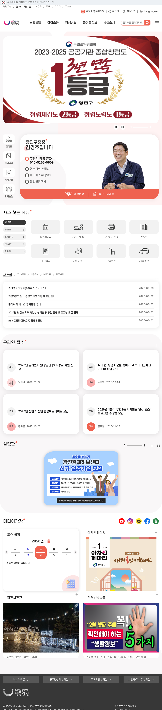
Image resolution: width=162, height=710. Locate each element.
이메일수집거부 (46, 706)
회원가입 (131, 11)
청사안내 (9, 180)
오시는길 (9, 197)
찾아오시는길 (119, 694)
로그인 (115, 11)
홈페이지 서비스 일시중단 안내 (26, 304)
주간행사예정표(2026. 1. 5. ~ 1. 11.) (30, 288)
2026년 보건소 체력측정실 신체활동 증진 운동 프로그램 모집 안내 (46, 312)
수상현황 (78, 194)
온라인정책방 (38, 181)
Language (150, 11)
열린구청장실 (25, 7)
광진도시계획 (108, 194)
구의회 (74, 7)
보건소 (41, 7)
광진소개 (110, 22)
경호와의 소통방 (40, 169)
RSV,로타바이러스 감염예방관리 (26, 320)
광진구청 (8, 7)
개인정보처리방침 (11, 706)
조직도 (8, 146)
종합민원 (48, 22)
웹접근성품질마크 (66, 706)
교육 (51, 7)
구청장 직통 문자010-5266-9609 (42, 161)
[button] (15, 532)
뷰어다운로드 (119, 690)
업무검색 (9, 163)
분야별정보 (94, 22)
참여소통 (63, 22)
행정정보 (78, 22)
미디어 (62, 7)
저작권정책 (29, 706)
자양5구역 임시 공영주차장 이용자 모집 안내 (33, 296)
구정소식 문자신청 (95, 11)
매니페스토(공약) (40, 175)
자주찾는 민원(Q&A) (123, 686)
